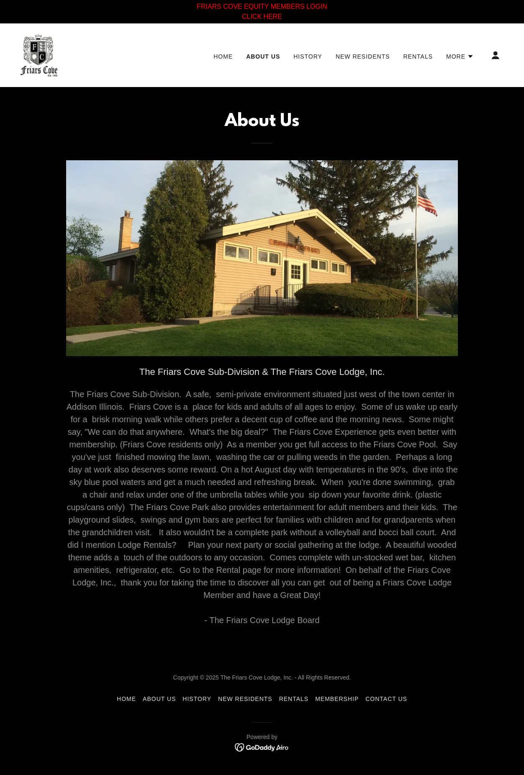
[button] (460, 56)
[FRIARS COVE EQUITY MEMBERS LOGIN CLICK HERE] (262, 12)
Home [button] (126, 698)
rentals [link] (418, 56)
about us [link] (263, 56)
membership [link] (337, 698)
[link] (39, 54)
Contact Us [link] (386, 698)
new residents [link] (363, 56)
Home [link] (223, 56)
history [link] (307, 56)
